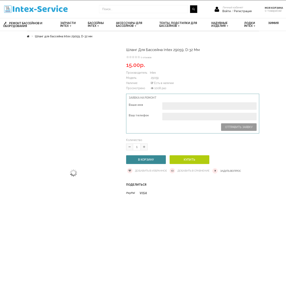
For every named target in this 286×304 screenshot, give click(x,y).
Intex (153, 72)
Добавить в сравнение (190, 170)
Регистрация (243, 11)
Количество (134, 140)
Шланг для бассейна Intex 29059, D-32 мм (63, 36)
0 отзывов (146, 57)
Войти (227, 11)
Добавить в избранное (147, 170)
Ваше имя (136, 104)
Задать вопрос (230, 170)
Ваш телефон (139, 115)
